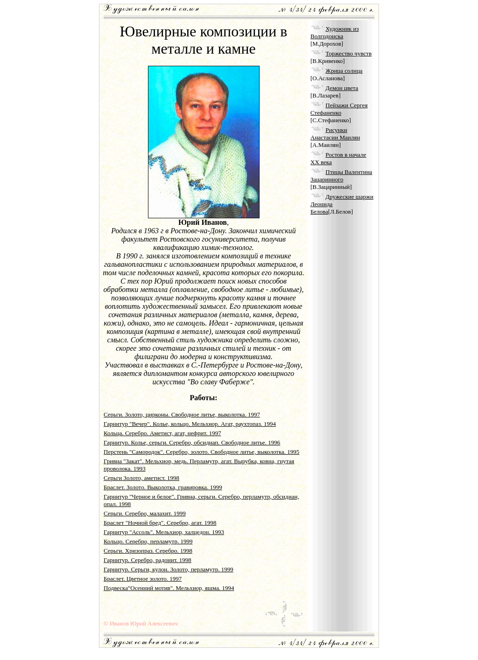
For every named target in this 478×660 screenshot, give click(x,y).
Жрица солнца (343, 70)
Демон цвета (341, 87)
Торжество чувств (348, 53)
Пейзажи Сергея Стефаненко (338, 109)
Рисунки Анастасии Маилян (335, 133)
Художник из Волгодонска (334, 32)
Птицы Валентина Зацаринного (341, 175)
